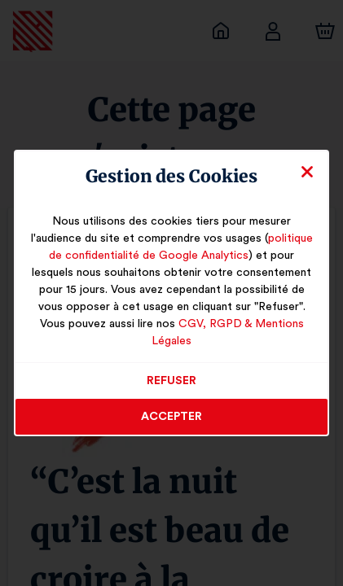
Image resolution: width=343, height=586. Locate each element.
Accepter (171, 408)
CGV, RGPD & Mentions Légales (226, 332)
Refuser (171, 372)
